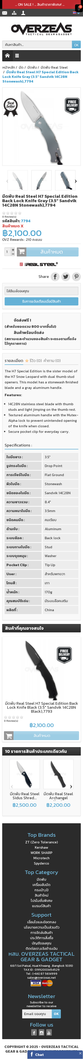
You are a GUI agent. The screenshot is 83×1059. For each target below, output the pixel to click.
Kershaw (41, 847)
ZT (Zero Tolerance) (41, 842)
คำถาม (52, 361)
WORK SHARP (41, 852)
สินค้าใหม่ (41, 895)
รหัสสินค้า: (11, 220)
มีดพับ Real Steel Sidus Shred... (24, 796)
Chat (39, 1054)
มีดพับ (41, 879)
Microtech (41, 858)
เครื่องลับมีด (41, 884)
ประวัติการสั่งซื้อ (41, 937)
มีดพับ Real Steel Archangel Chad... (58, 798)
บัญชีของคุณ (41, 943)
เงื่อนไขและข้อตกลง (41, 922)
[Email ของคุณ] (37, 1013)
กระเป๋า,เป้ (41, 890)
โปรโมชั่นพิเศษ (41, 900)
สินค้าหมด (47, 251)
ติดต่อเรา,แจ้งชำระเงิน (42, 948)
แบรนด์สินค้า (41, 905)
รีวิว (33, 361)
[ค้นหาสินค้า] (37, 44)
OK (76, 45)
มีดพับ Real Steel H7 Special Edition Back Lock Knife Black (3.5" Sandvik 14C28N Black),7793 (41, 707)
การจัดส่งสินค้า (42, 932)
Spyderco (41, 863)
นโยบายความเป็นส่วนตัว (41, 927)
